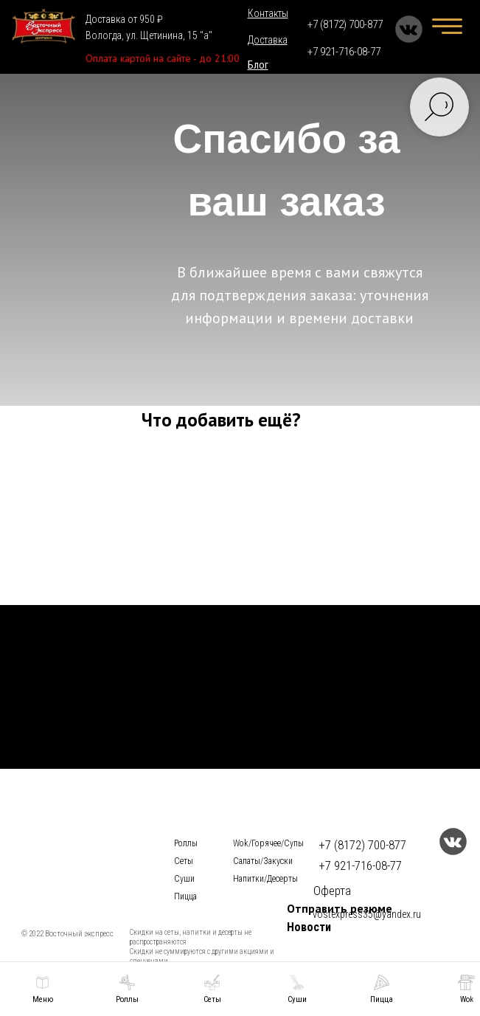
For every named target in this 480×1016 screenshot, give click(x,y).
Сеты (183, 861)
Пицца (185, 896)
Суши (184, 879)
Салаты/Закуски (263, 861)
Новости (309, 927)
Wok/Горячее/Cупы (268, 843)
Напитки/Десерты (265, 879)
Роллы (186, 843)
